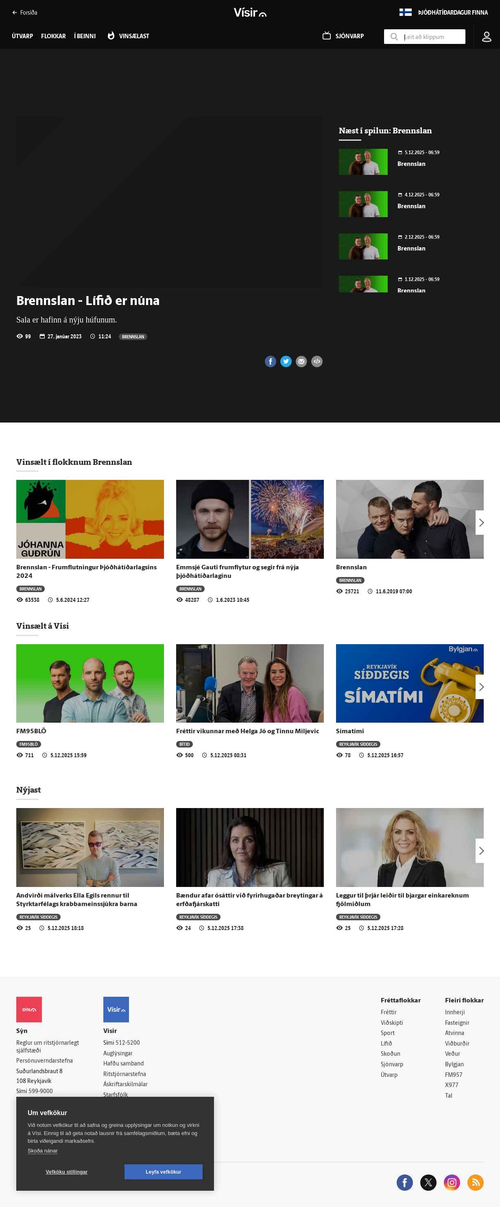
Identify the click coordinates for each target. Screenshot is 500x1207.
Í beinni (85, 37)
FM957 (454, 1075)
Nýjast (28, 790)
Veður (452, 1054)
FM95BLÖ (31, 731)
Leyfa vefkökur (163, 1172)
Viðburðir (457, 1044)
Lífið (386, 1044)
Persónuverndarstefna (44, 1061)
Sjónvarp (392, 1065)
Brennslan (133, 336)
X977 (452, 1086)
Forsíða (24, 12)
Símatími (350, 731)
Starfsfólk (115, 1095)
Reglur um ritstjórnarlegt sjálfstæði (47, 1047)
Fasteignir (457, 1023)
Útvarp (389, 1075)
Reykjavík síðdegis (358, 744)
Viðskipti (392, 1023)
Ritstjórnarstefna (124, 1075)
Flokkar (53, 37)
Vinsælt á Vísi (42, 626)
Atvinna (454, 1034)
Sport (388, 1034)
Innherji (455, 1013)
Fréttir (389, 1013)
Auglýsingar (118, 1054)
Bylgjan (454, 1065)
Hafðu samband (123, 1064)
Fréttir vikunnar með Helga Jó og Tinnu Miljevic (247, 731)
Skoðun (390, 1054)
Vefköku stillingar (67, 1172)
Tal (448, 1096)
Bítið (184, 744)
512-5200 (128, 1043)
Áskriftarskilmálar (125, 1085)
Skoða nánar (43, 1151)
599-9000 (40, 1092)
